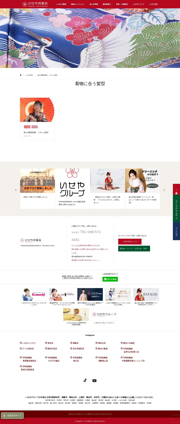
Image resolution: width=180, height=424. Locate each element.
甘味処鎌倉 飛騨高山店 (102, 358)
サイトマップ (108, 413)
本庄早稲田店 (78, 348)
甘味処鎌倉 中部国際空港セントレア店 (133, 358)
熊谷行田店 (52, 348)
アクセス (176, 231)
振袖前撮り (107, 4)
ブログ (34, 126)
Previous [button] (16, 189)
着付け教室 (103, 348)
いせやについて (138, 4)
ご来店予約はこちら (131, 240)
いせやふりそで (29, 342)
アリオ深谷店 (28, 348)
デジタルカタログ (176, 208)
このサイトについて (93, 413)
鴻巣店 (75, 342)
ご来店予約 (176, 189)
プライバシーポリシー (75, 413)
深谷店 (50, 342)
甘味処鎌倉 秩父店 (76, 358)
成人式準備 (93, 4)
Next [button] (164, 189)
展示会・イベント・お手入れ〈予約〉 (138, 248)
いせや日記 (153, 4)
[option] (37, 188)
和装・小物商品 (122, 4)
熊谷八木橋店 (129, 342)
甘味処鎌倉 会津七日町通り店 (130, 349)
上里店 (27, 126)
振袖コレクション (77, 4)
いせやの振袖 (61, 4)
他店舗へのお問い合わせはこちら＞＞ (86, 259)
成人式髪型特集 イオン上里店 (37, 132)
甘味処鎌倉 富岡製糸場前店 (28, 358)
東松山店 (102, 342)
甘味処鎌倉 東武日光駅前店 (27, 367)
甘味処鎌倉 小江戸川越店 (52, 358)
